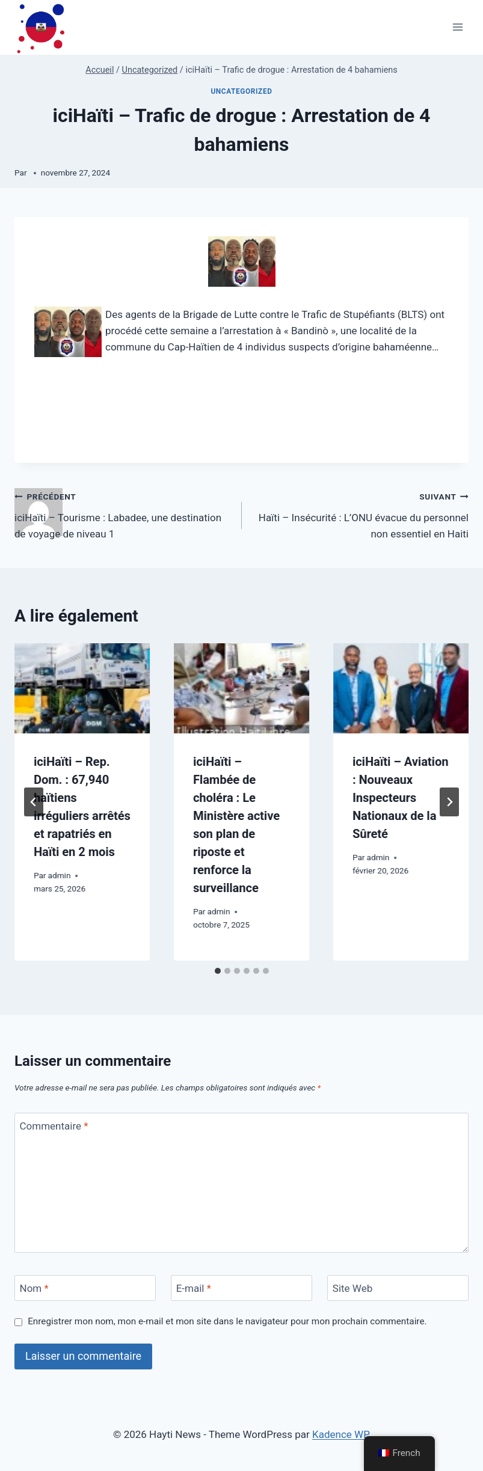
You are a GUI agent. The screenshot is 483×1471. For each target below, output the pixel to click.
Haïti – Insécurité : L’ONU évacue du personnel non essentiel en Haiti (360, 514)
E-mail (193, 1288)
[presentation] (82, 688)
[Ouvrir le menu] (457, 27)
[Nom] (85, 1288)
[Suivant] (449, 801)
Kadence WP (341, 1434)
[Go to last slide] (33, 801)
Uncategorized (241, 91)
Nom (34, 1288)
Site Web (352, 1288)
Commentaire (54, 1126)
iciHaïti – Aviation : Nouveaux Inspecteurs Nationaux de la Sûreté (400, 797)
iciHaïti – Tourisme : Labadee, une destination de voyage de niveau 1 (123, 514)
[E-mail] (241, 1288)
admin (59, 875)
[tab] (218, 971)
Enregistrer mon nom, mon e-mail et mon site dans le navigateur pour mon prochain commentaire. (227, 1321)
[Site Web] (398, 1288)
